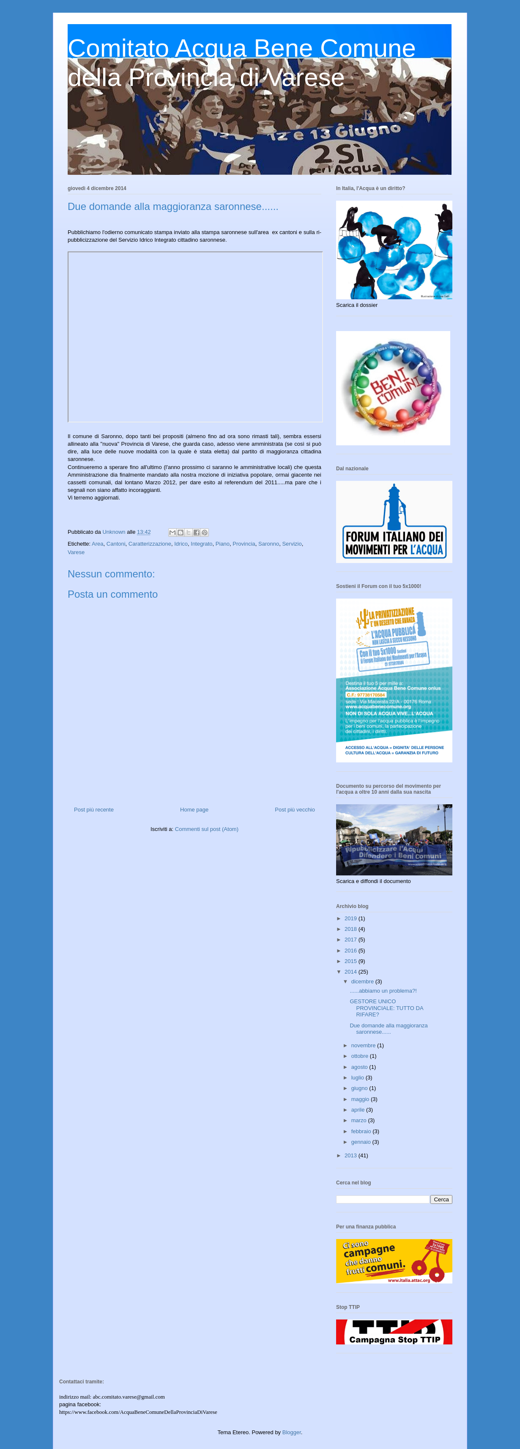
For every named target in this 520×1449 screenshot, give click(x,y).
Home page (194, 809)
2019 (352, 918)
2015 (352, 961)
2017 (352, 939)
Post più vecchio (295, 809)
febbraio (362, 1131)
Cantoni (116, 544)
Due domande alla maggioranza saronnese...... (388, 1028)
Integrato (201, 544)
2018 (352, 929)
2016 (352, 950)
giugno (360, 1088)
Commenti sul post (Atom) (206, 829)
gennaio (361, 1142)
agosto (360, 1067)
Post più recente (94, 809)
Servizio (291, 544)
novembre (364, 1045)
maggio (361, 1099)
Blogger (291, 1432)
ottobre (360, 1056)
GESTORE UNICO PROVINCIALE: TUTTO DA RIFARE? (386, 1008)
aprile (358, 1110)
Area (97, 544)
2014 (352, 972)
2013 (352, 1155)
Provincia (244, 544)
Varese (76, 552)
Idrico (181, 544)
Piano (223, 544)
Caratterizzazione (150, 544)
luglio (358, 1077)
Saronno (268, 544)
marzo (359, 1120)
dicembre (363, 981)
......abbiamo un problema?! (383, 991)
